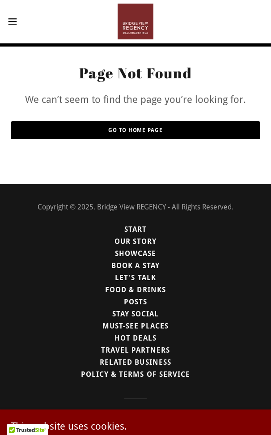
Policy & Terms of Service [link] (135, 374)
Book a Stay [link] (135, 265)
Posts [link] (135, 302)
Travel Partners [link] (135, 350)
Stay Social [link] (135, 314)
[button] (23, 21)
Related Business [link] (135, 362)
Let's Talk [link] (135, 277)
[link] (135, 21)
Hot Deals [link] (135, 338)
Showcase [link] (135, 253)
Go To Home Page (135, 130)
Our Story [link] (135, 241)
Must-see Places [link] (135, 326)
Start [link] (135, 229)
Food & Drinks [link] (135, 290)
